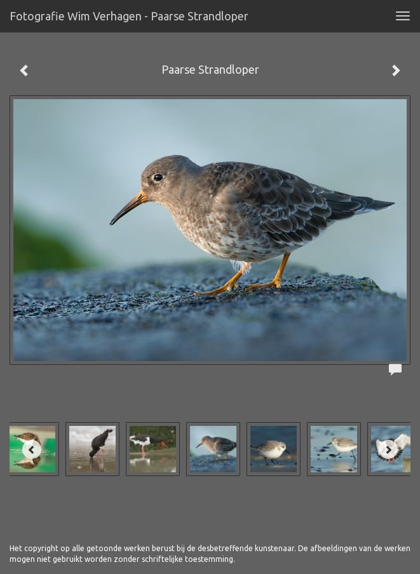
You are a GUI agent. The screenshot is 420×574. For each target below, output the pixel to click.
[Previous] (31, 449)
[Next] (388, 449)
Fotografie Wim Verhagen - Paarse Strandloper (129, 16)
